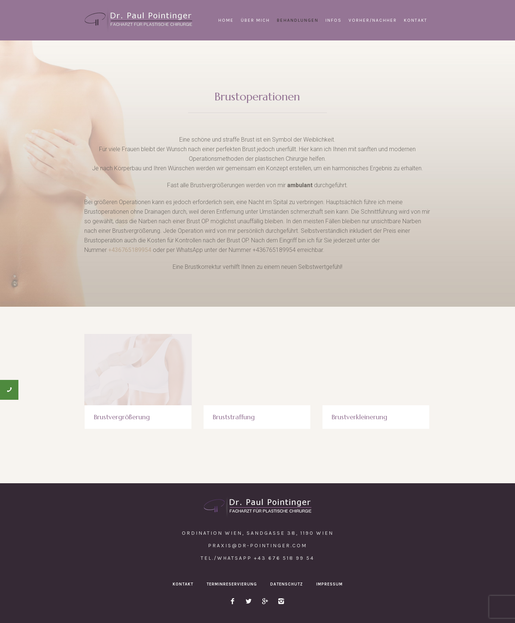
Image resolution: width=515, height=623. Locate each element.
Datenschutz (286, 584)
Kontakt (183, 584)
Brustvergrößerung (122, 417)
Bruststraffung (234, 417)
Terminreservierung (232, 584)
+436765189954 (129, 249)
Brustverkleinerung (359, 417)
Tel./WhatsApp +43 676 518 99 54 (257, 558)
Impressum (329, 584)
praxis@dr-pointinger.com (257, 545)
